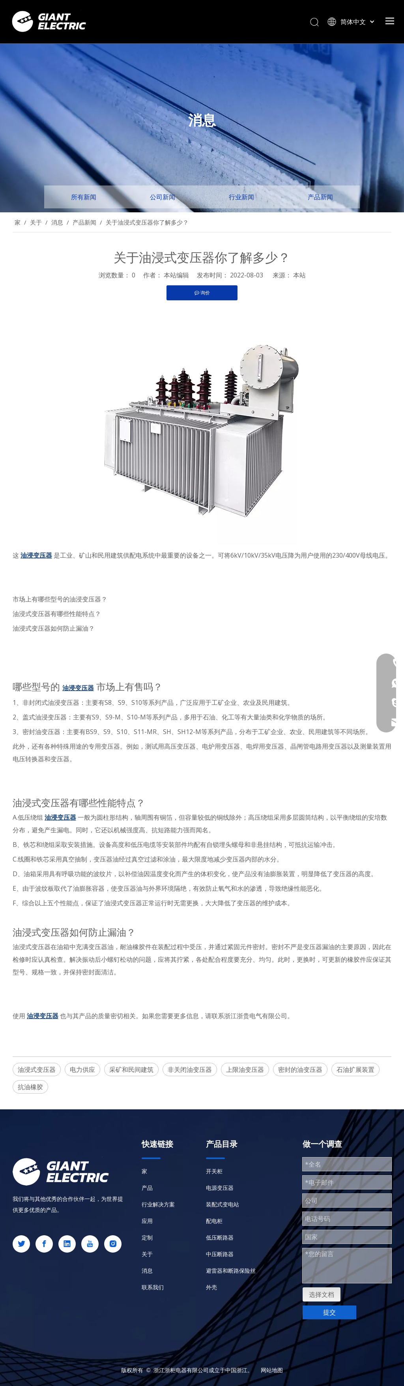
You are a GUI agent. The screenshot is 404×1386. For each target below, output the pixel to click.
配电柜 (214, 1221)
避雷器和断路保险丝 (231, 1270)
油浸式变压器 (37, 1069)
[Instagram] (113, 1244)
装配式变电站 (222, 1204)
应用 (147, 1221)
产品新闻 (320, 197)
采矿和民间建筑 (131, 1069)
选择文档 (321, 1294)
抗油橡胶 (30, 1087)
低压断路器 (220, 1237)
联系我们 (153, 1287)
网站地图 (272, 1370)
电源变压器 (220, 1187)
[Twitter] (21, 1244)
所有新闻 (83, 197)
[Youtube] (90, 1244)
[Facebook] (44, 1244)
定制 (147, 1237)
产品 (147, 1187)
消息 (147, 1270)
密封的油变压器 (300, 1069)
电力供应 (82, 1069)
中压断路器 (220, 1254)
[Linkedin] (67, 1244)
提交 (329, 1312)
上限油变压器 (245, 1069)
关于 (147, 1254)
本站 (299, 275)
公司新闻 (162, 197)
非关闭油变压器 (190, 1069)
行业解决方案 (158, 1204)
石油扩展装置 (355, 1069)
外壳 (211, 1287)
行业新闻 (241, 197)
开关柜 (214, 1171)
